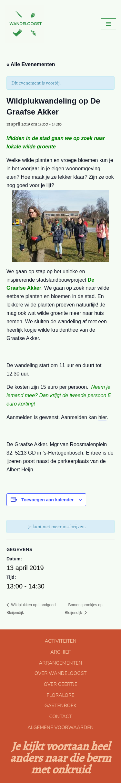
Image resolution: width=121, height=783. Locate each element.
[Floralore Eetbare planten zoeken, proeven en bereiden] (24, 24)
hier (102, 417)
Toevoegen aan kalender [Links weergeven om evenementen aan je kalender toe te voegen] (47, 499)
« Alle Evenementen (30, 64)
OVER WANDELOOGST (60, 673)
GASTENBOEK (60, 705)
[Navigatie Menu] (108, 23)
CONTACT (60, 716)
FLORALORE (60, 695)
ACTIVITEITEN (60, 641)
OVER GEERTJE (60, 684)
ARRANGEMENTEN (60, 663)
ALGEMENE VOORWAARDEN (60, 727)
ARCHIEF (60, 652)
